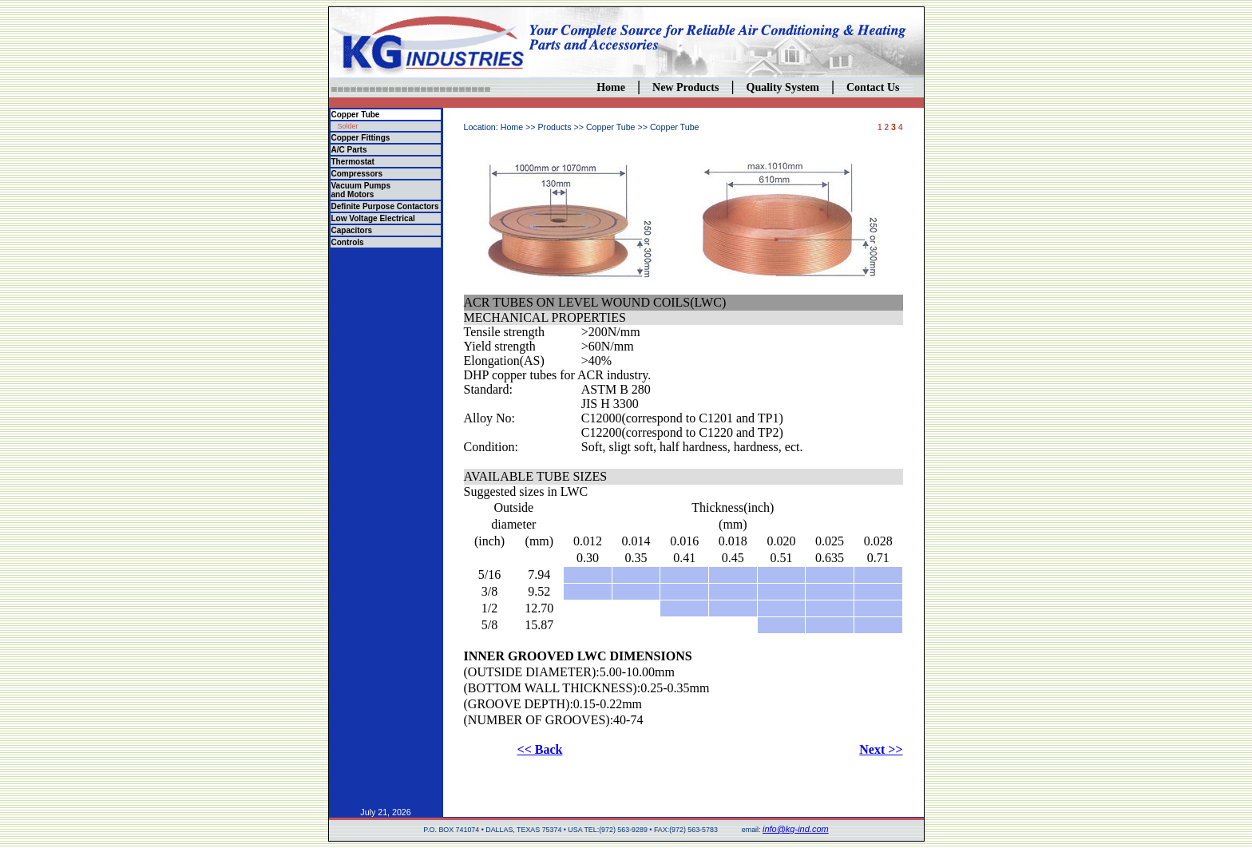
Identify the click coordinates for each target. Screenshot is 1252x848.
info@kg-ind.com (796, 829)
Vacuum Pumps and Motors (360, 190)
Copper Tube (355, 114)
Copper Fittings (360, 137)
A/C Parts (349, 149)
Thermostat (352, 161)
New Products (685, 87)
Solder (348, 126)
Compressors (356, 173)
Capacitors (352, 230)
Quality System (783, 87)
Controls (347, 242)
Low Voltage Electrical (373, 218)
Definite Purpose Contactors (385, 206)
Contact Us (873, 87)
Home (610, 87)
